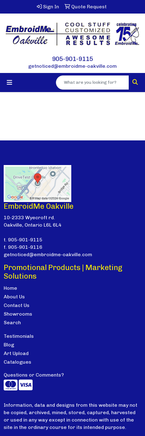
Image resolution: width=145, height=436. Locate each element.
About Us (14, 297)
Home (10, 288)
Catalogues (17, 362)
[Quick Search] (92, 82)
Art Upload (16, 353)
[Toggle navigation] (9, 82)
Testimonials (19, 336)
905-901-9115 (72, 59)
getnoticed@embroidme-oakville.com (72, 66)
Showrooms (18, 314)
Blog (9, 345)
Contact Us (16, 305)
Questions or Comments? (34, 375)
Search (12, 322)
